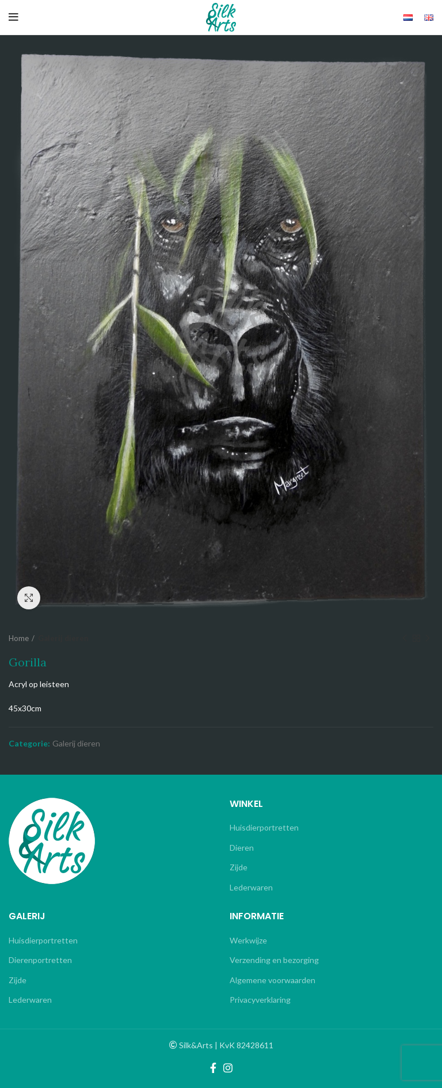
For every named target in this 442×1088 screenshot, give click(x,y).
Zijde (238, 867)
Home (19, 638)
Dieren (242, 847)
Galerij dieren (63, 638)
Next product (427, 638)
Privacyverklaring (260, 999)
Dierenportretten (40, 960)
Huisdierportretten (264, 827)
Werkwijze (248, 940)
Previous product (404, 638)
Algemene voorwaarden (272, 980)
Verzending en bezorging (274, 960)
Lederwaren (251, 887)
